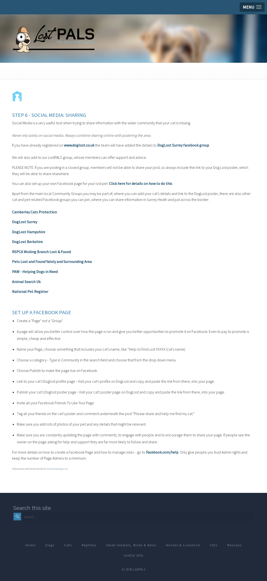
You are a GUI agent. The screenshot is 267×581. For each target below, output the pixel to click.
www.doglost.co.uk (79, 145)
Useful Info (134, 555)
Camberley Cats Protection (34, 212)
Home (30, 545)
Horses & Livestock (183, 545)
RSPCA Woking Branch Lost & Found (41, 251)
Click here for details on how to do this (140, 183)
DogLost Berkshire (27, 241)
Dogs (50, 545)
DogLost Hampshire (28, 231)
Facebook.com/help (162, 452)
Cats (68, 545)
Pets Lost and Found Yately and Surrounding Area (52, 261)
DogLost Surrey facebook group (183, 145)
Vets (214, 545)
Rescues (234, 545)
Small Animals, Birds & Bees (131, 545)
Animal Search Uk (26, 281)
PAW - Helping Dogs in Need (35, 271)
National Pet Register (30, 291)
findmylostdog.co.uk (57, 468)
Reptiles (89, 545)
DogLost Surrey (24, 221)
